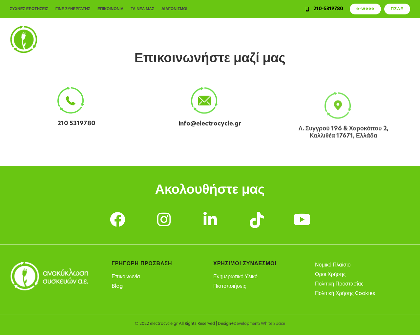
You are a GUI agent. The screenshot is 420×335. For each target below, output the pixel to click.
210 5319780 (76, 124)
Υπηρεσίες (221, 39)
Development (246, 324)
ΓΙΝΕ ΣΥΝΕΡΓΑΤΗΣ (73, 9)
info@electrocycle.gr (209, 126)
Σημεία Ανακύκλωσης (346, 39)
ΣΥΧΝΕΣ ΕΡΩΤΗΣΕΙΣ (29, 9)
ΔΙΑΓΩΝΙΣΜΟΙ (175, 9)
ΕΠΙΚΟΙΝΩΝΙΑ (111, 9)
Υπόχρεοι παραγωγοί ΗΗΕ (277, 39)
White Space (273, 324)
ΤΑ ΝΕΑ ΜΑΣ (143, 9)
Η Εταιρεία (396, 39)
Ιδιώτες (147, 39)
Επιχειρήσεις (181, 39)
